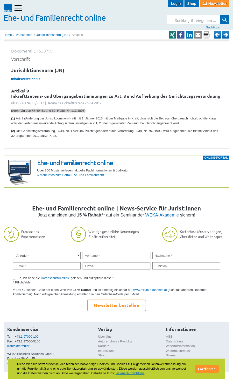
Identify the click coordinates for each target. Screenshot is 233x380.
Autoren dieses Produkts (115, 341)
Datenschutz (174, 341)
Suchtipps (213, 27)
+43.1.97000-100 (27, 336)
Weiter (225, 35)
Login (176, 3)
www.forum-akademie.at (150, 290)
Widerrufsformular (178, 351)
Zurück (217, 35)
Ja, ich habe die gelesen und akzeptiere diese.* (66, 278)
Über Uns (104, 336)
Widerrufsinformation (180, 346)
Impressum (105, 351)
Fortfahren (207, 369)
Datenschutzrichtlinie (55, 278)
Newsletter (217, 3)
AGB (169, 336)
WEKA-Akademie (162, 215)
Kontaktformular (18, 346)
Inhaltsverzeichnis (25, 79)
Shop (191, 3)
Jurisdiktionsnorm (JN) (52, 35)
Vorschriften (24, 35)
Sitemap (171, 355)
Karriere (103, 346)
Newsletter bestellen (116, 305)
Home (7, 35)
